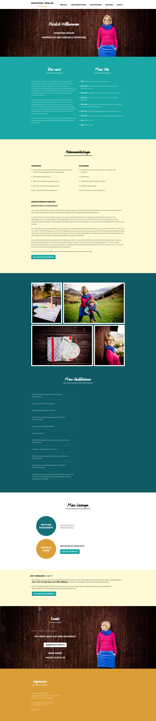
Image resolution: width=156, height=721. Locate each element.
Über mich (63, 5)
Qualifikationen (95, 5)
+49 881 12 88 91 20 (55, 657)
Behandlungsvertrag (66, 527)
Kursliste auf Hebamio (70, 551)
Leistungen (109, 5)
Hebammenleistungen (78, 5)
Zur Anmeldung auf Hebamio (43, 257)
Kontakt (120, 5)
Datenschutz (35, 709)
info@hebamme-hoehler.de (55, 645)
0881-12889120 (61, 582)
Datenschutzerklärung (67, 525)
